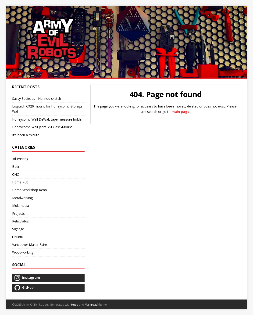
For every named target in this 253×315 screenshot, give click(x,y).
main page (180, 111)
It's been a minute (25, 135)
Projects (18, 213)
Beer (15, 166)
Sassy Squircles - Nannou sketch (36, 98)
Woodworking (22, 252)
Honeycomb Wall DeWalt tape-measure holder (47, 119)
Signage (18, 229)
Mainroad (91, 305)
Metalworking (22, 198)
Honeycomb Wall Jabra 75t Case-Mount (42, 127)
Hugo (74, 305)
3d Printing (20, 159)
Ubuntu (17, 237)
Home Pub (20, 182)
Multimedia (20, 205)
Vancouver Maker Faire (29, 244)
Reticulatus (20, 221)
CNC (15, 174)
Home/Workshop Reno (29, 190)
